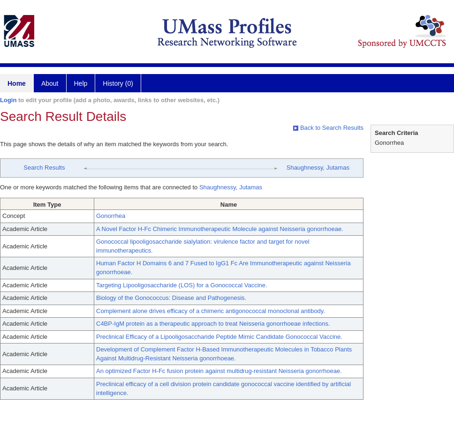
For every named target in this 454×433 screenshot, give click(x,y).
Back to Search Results (328, 127)
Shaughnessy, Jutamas (318, 167)
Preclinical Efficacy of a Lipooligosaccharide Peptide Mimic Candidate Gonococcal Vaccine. (219, 336)
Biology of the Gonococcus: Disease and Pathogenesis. (171, 297)
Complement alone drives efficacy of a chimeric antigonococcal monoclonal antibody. (210, 310)
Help (81, 83)
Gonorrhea (110, 215)
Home (17, 83)
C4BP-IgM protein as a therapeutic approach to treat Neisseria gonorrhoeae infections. (213, 323)
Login (8, 100)
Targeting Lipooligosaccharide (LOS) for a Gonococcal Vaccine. (181, 285)
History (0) (118, 83)
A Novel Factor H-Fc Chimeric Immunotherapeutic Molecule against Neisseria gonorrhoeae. (219, 228)
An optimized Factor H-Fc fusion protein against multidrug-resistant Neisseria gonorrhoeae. (219, 370)
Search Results (44, 167)
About (50, 83)
